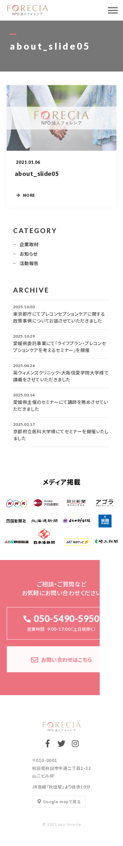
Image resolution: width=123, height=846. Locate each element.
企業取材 (29, 247)
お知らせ (29, 256)
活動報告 (29, 266)
